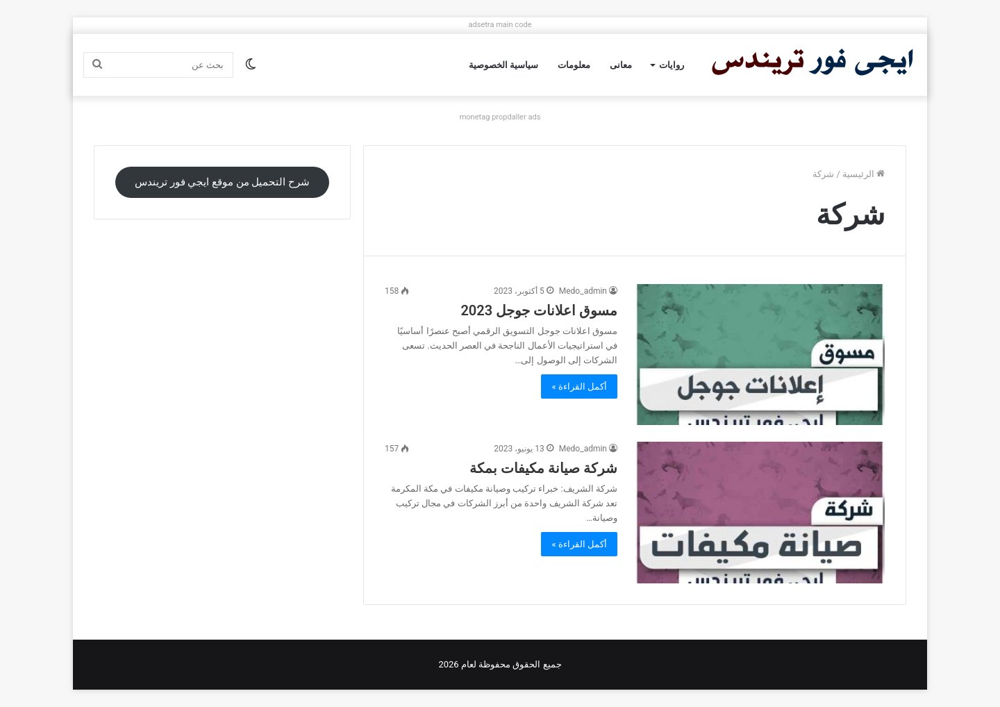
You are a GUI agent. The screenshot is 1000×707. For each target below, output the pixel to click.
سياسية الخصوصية (503, 65)
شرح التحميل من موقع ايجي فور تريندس (222, 182)
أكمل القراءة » (579, 386)
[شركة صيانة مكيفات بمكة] (760, 512)
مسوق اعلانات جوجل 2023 (538, 310)
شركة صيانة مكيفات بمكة (543, 468)
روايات (671, 65)
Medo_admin (583, 291)
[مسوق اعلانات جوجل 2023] (760, 354)
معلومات (574, 65)
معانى (621, 65)
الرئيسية (863, 174)
